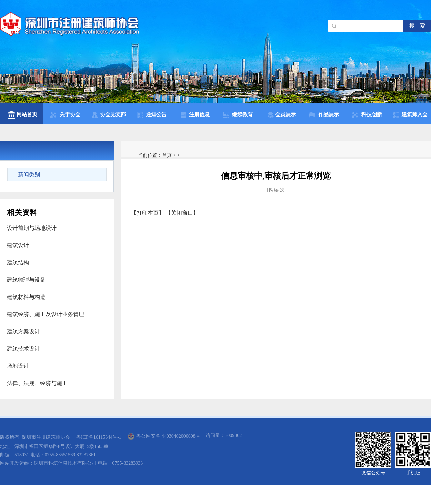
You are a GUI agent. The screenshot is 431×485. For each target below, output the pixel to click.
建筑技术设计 (23, 349)
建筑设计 (18, 245)
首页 (167, 155)
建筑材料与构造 (26, 297)
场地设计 (18, 366)
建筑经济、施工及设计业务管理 (45, 314)
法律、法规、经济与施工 (37, 383)
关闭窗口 (182, 213)
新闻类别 (29, 175)
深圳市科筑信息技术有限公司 (65, 463)
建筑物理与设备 (26, 280)
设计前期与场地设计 (32, 228)
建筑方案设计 (23, 331)
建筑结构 (18, 262)
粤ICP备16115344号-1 (98, 437)
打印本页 (148, 213)
